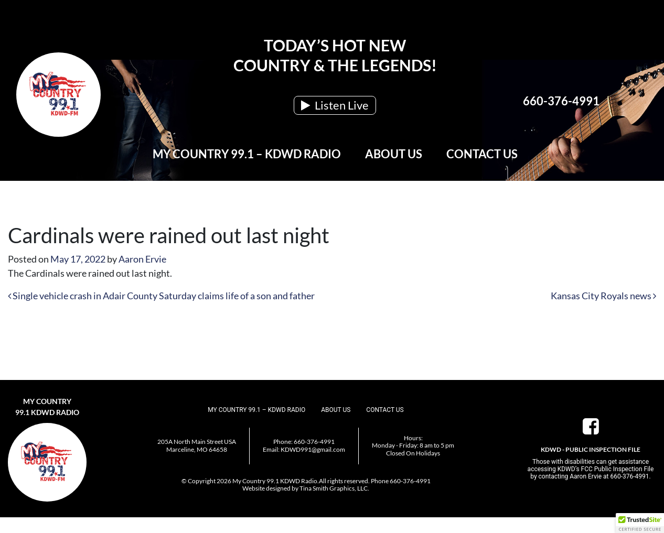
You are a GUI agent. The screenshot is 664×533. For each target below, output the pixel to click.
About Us (393, 154)
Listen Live (335, 105)
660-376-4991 (561, 101)
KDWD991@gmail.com (313, 449)
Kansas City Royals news (603, 295)
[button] (640, 523)
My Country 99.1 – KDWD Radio (247, 154)
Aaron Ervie (142, 259)
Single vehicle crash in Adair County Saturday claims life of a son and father (161, 295)
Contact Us (482, 154)
